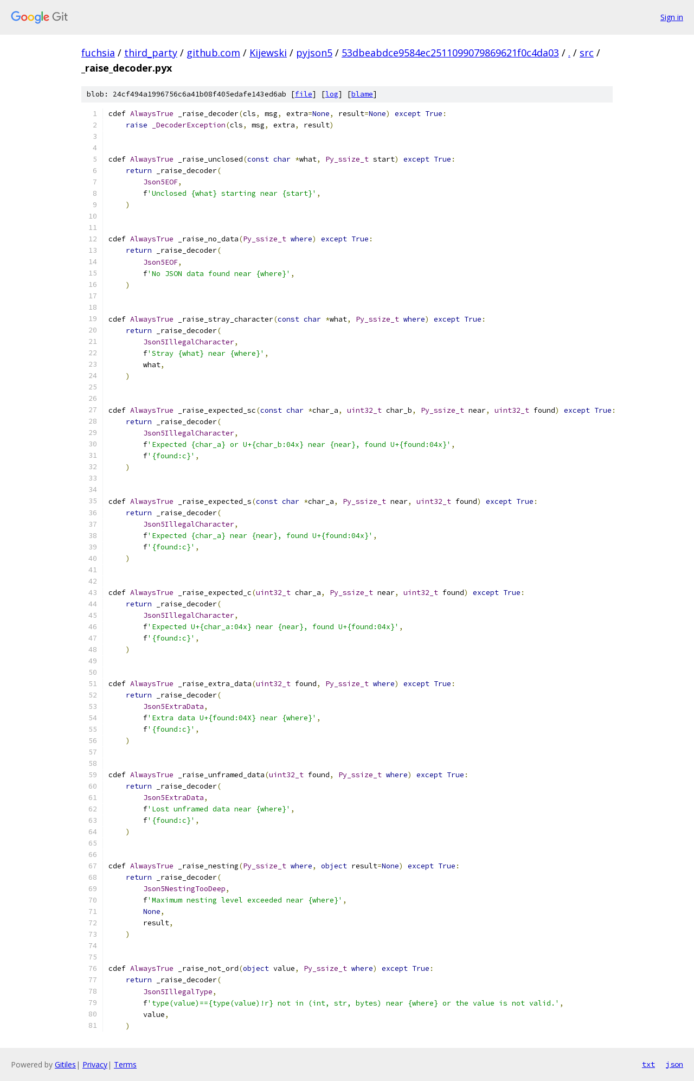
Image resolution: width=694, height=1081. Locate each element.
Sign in (671, 17)
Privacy (94, 1064)
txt (648, 1064)
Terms (125, 1064)
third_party (150, 52)
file (303, 94)
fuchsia (98, 52)
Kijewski (268, 52)
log (331, 94)
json (674, 1064)
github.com (213, 52)
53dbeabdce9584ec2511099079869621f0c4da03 (450, 52)
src (587, 52)
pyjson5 (314, 52)
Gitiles (65, 1064)
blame (362, 94)
